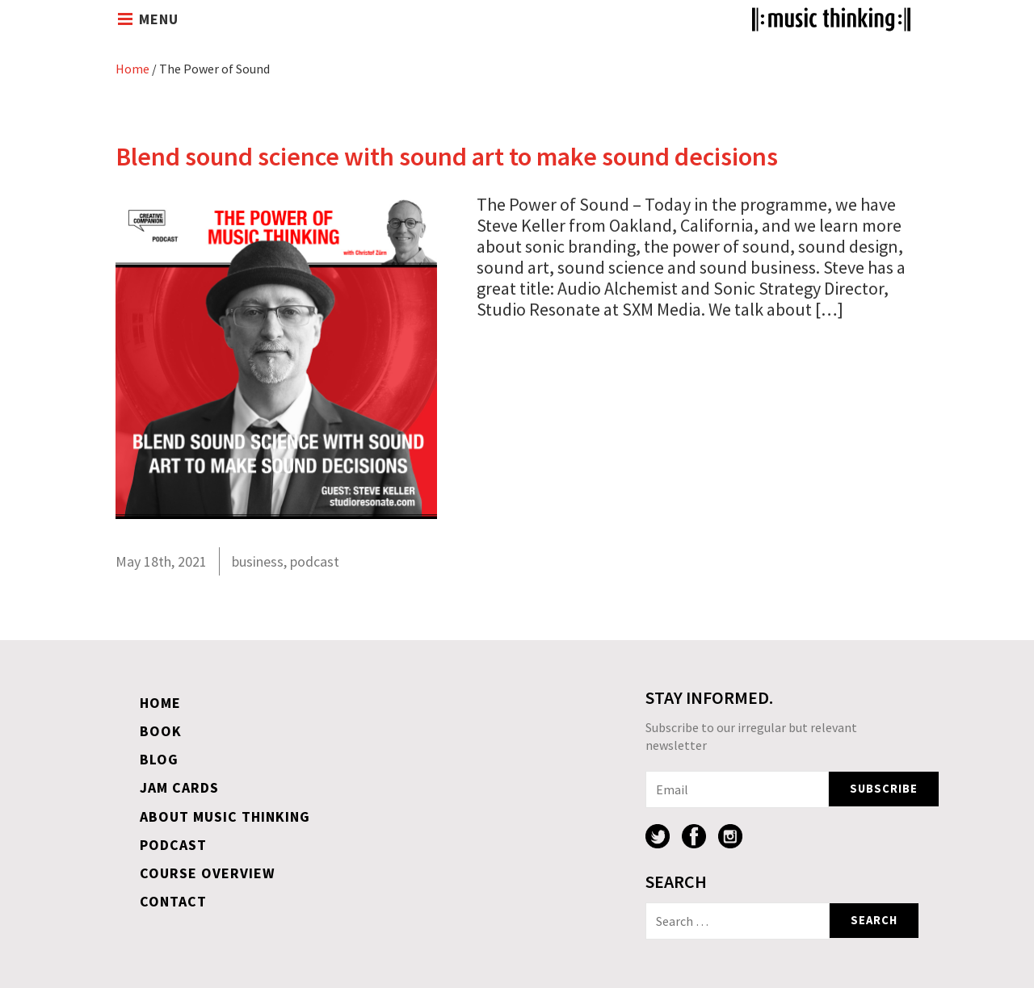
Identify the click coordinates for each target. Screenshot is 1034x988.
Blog (159, 759)
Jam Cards (179, 787)
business (258, 561)
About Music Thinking (225, 816)
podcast (314, 561)
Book (161, 731)
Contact (173, 901)
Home (132, 69)
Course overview (207, 873)
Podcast (173, 844)
